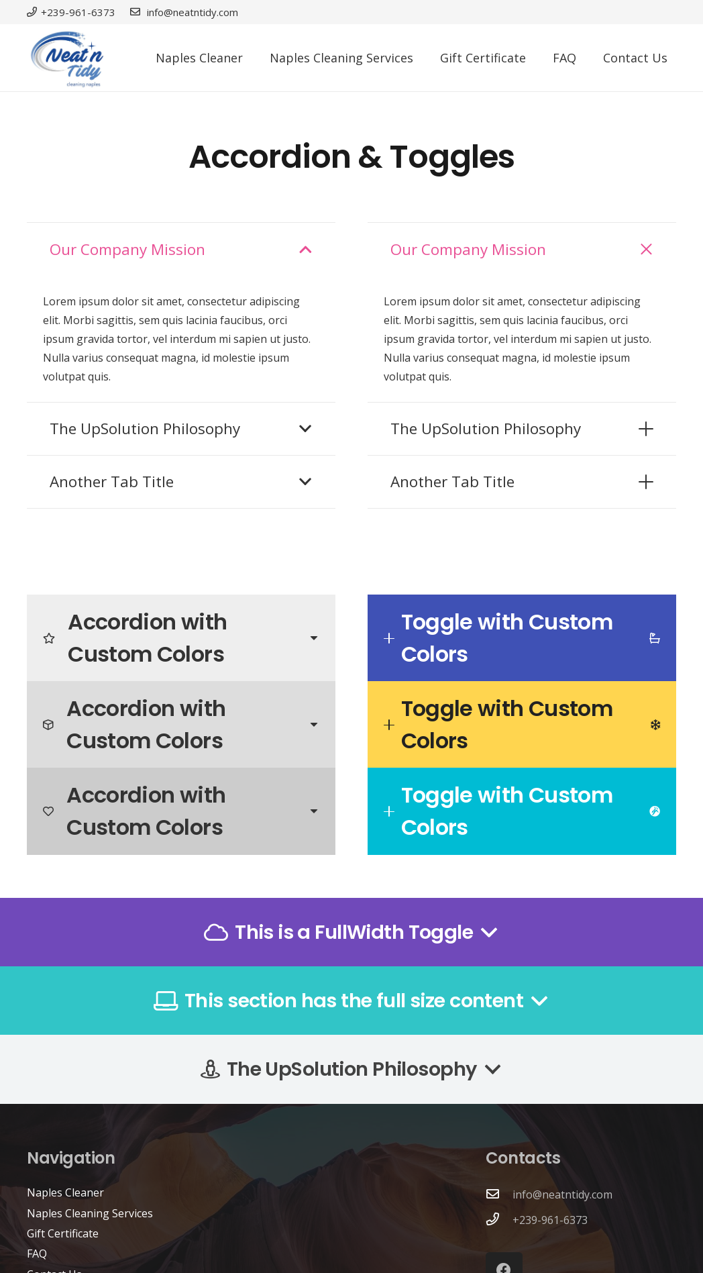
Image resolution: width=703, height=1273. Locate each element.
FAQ (37, 1253)
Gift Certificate (63, 1233)
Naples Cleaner (65, 1192)
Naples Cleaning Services (90, 1213)
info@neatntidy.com (562, 1194)
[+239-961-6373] (499, 1220)
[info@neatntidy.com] (499, 1194)
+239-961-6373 (550, 1220)
